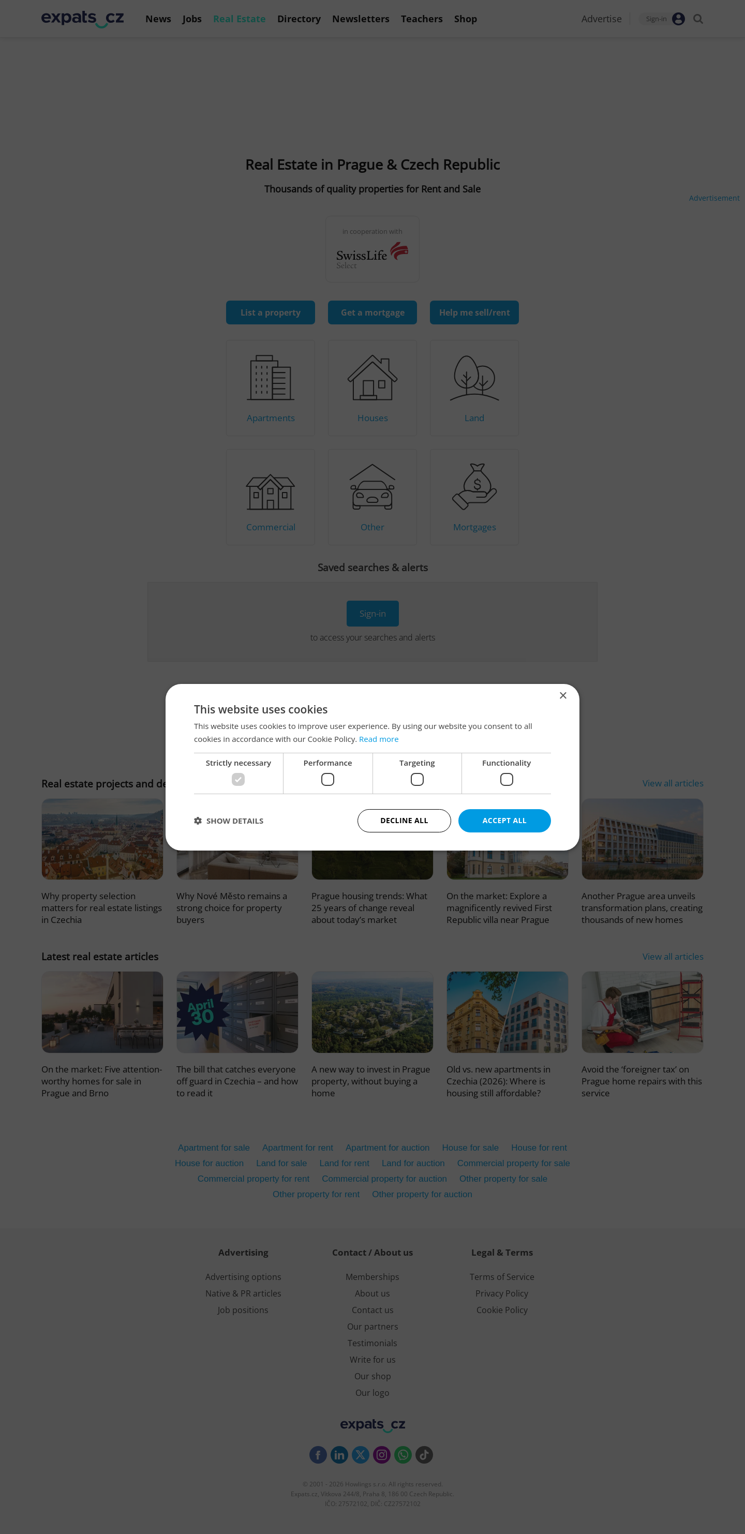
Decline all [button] (404, 820)
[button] (228, 820)
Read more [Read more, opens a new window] (379, 739)
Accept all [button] (505, 820)
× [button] (563, 695)
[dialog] (372, 767)
